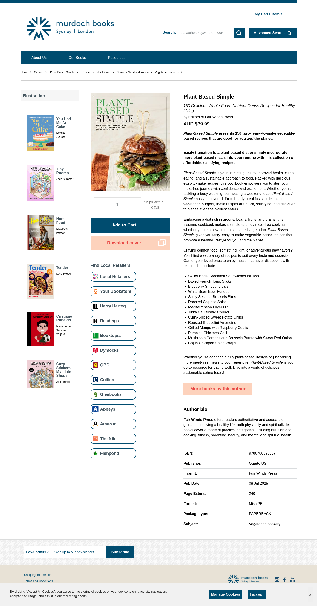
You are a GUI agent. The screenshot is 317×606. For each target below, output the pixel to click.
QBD (105, 364)
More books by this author (218, 388)
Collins (107, 379)
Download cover (124, 242)
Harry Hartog (113, 306)
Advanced (269, 33)
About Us (39, 58)
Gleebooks (111, 394)
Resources (116, 58)
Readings (109, 320)
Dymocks (109, 350)
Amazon (108, 423)
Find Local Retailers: (111, 265)
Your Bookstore (115, 291)
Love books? (37, 552)
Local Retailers (115, 276)
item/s (268, 14)
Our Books (77, 58)
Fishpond (109, 453)
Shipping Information (37, 575)
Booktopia (110, 335)
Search (169, 32)
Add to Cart (124, 225)
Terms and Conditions (38, 581)
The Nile (108, 438)
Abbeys (107, 409)
